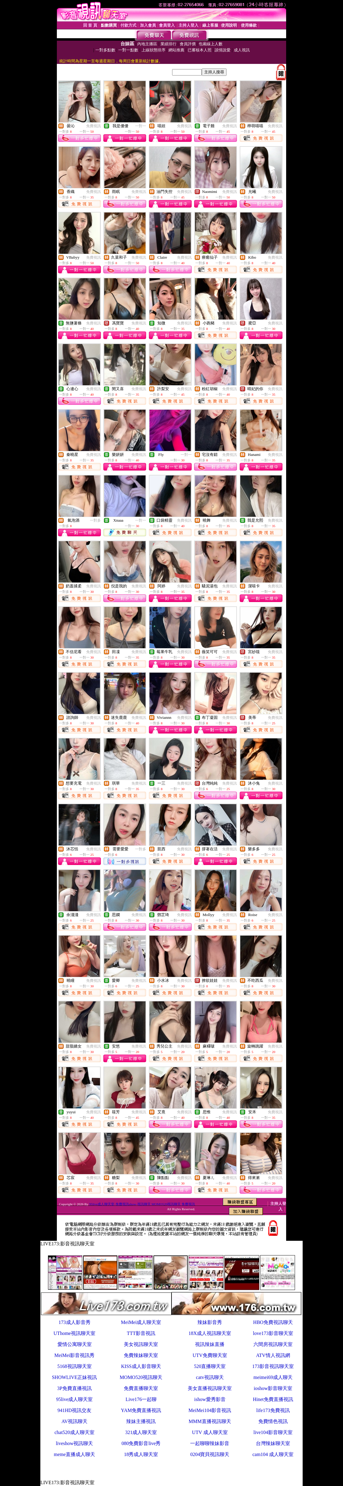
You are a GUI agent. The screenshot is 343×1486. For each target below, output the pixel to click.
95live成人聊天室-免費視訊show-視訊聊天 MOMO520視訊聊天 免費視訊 (142, 1204)
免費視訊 (93, 126)
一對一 (140, 126)
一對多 (95, 520)
